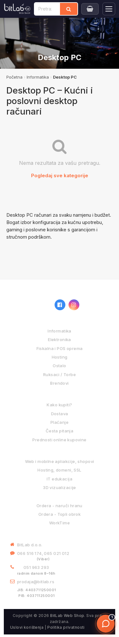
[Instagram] (74, 304)
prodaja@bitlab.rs (35, 581)
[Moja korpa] (90, 9)
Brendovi (59, 383)
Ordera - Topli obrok (59, 514)
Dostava (59, 413)
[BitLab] (17, 9)
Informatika (38, 77)
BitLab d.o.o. (29, 544)
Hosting (60, 357)
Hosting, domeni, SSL (59, 469)
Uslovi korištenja (26, 627)
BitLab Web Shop (67, 615)
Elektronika (59, 339)
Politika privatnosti (65, 627)
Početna (14, 77)
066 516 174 (29, 553)
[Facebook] (60, 304)
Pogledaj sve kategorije (59, 175)
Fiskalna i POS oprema (59, 348)
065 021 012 (56, 553)
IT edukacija (59, 478)
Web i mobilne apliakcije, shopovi (59, 461)
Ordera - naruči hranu (59, 505)
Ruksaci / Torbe (59, 374)
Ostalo (59, 365)
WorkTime (59, 522)
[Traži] (68, 9)
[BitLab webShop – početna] (29, 304)
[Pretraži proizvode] (47, 8)
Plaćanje (59, 422)
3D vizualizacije (59, 487)
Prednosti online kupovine (59, 439)
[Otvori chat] (106, 624)
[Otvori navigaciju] (108, 9)
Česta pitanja (59, 430)
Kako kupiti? (59, 404)
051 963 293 (36, 567)
